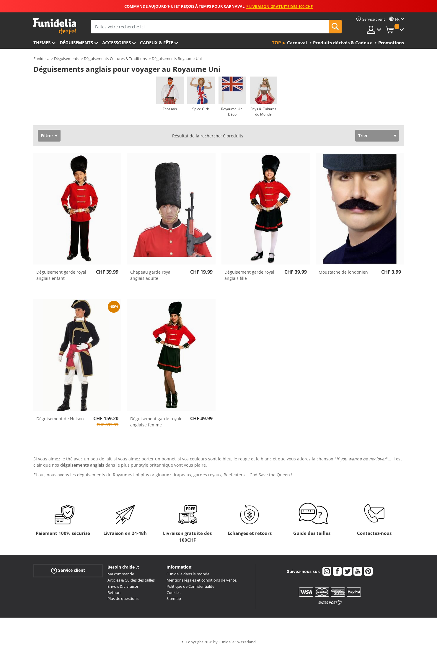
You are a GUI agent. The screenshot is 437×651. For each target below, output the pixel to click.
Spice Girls (201, 108)
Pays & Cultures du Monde (263, 111)
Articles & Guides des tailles (131, 580)
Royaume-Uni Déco (232, 111)
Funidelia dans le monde (188, 574)
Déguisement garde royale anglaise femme (156, 422)
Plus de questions (122, 598)
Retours (114, 592)
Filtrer (47, 135)
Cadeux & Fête (156, 43)
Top (276, 43)
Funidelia (41, 58)
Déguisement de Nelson (60, 418)
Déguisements (76, 43)
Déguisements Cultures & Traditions (115, 58)
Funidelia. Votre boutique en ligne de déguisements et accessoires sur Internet (54, 26)
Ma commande (120, 574)
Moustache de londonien (343, 272)
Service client (68, 570)
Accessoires (116, 43)
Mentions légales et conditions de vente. (202, 580)
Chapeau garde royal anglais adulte (151, 275)
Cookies (173, 592)
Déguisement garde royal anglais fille (249, 275)
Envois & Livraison (123, 586)
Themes (41, 43)
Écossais (170, 108)
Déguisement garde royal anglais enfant (61, 275)
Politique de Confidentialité (190, 586)
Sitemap (174, 598)
